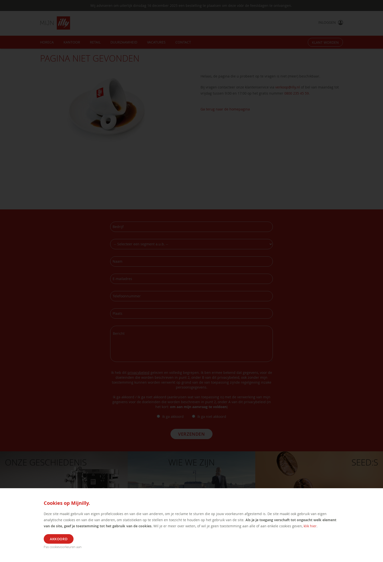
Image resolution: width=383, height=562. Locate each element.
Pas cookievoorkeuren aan (63, 547)
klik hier (310, 526)
